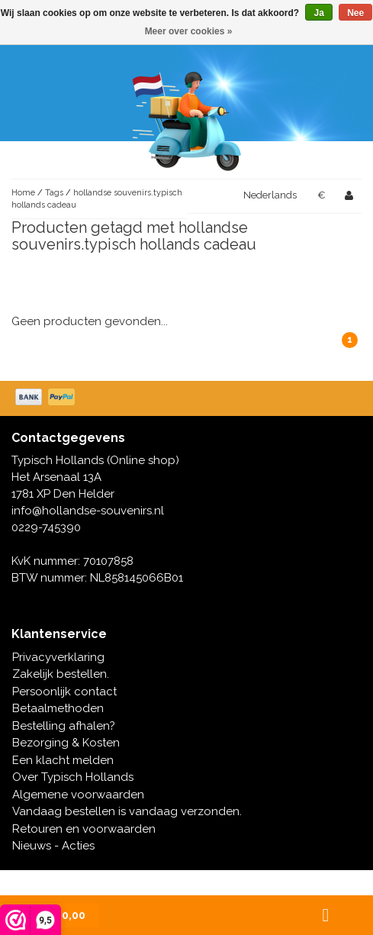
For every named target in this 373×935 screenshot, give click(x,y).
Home (23, 193)
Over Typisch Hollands (72, 777)
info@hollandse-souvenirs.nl (87, 510)
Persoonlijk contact (64, 691)
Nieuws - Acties (53, 846)
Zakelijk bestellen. (60, 674)
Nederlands (270, 195)
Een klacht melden (63, 760)
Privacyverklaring (58, 657)
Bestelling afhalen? (63, 726)
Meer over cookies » (189, 31)
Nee (355, 13)
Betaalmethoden (58, 708)
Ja (318, 13)
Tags (54, 193)
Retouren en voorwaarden (84, 829)
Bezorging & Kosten (66, 743)
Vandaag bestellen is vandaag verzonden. (127, 811)
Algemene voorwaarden (78, 794)
